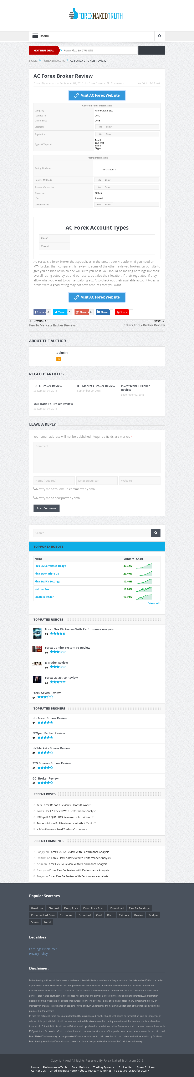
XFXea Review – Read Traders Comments (62, 829)
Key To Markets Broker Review (52, 325)
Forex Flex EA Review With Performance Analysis (79, 629)
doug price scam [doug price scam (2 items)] (94, 908)
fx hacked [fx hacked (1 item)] (66, 915)
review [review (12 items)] (138, 915)
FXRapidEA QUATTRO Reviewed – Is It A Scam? (65, 817)
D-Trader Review (56, 663)
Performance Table (55, 1067)
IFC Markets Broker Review (96, 386)
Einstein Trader (44, 597)
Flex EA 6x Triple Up (47, 573)
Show (109, 127)
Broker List (126, 1067)
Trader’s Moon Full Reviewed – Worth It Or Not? (66, 823)
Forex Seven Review (46, 693)
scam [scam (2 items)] (35, 922)
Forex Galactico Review (61, 678)
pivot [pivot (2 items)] (110, 915)
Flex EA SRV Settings (47, 581)
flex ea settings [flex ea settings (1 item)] (139, 908)
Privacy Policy (38, 954)
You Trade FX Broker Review (53, 404)
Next (158, 321)
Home (35, 1067)
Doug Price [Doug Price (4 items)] (71, 908)
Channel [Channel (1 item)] (53, 908)
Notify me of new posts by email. (59, 498)
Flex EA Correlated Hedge (50, 566)
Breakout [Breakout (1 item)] (37, 908)
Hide (100, 127)
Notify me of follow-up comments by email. (66, 489)
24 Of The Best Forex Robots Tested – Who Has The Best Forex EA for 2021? (99, 1070)
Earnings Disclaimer (43, 949)
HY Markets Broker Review (51, 748)
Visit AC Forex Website (97, 95)
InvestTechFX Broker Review (135, 388)
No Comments (115, 83)
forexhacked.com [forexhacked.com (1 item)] (43, 915)
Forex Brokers (97, 83)
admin (49, 83)
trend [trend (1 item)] (47, 922)
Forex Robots (80, 1067)
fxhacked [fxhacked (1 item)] (84, 915)
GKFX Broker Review (48, 386)
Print (142, 83)
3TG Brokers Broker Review (51, 763)
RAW (44, 238)
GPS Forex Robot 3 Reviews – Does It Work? (64, 805)
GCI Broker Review (45, 778)
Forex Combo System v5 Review (67, 648)
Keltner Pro (42, 589)
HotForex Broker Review (49, 718)
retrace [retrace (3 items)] (124, 915)
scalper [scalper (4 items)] (153, 915)
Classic (45, 246)
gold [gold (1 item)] (99, 915)
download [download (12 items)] (117, 908)
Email (155, 83)
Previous (38, 321)
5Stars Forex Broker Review (144, 325)
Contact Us (38, 1070)
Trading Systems (103, 1067)
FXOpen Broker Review (48, 733)
